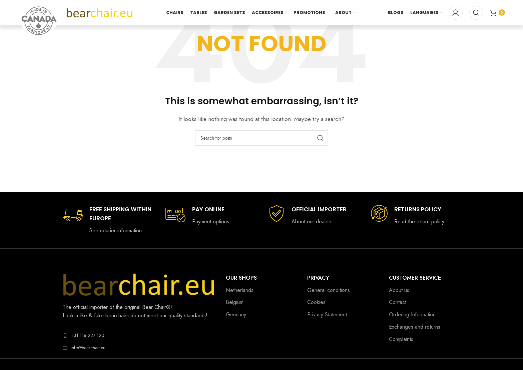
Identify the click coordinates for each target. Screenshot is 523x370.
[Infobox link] (107, 220)
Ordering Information (412, 314)
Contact (397, 302)
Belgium (234, 302)
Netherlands (239, 290)
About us (399, 290)
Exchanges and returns (414, 327)
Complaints (401, 339)
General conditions (328, 290)
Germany (236, 314)
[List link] (139, 335)
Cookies (316, 302)
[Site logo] (99, 13)
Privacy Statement (327, 314)
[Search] (476, 13)
